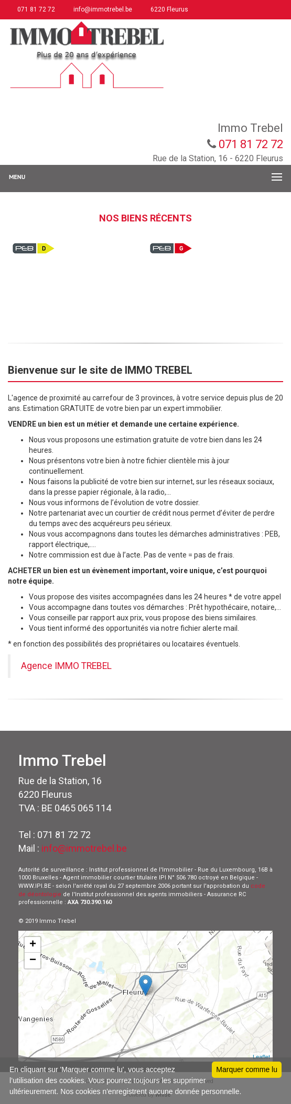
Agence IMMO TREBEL (66, 666)
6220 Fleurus (168, 9)
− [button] (32, 960)
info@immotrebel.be (102, 9)
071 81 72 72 (35, 9)
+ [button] (32, 945)
